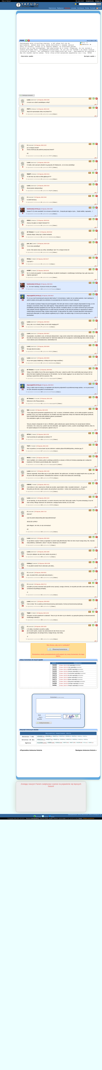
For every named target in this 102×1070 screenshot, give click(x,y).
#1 (41, 117)
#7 (41, 329)
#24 (42, 480)
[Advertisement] (8, 535)
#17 (42, 453)
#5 (41, 193)
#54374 (85, 742)
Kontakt (92, 8)
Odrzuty (67, 8)
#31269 (79, 748)
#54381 (68, 742)
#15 (42, 381)
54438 (54, 669)
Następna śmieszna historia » (86, 756)
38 (85, 44)
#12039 (42, 748)
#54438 (48, 742)
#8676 (66, 748)
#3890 (51, 748)
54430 (54, 676)
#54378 (74, 742)
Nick (39, 720)
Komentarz (57, 700)
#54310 (80, 742)
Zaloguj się (98, 1)
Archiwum (80, 8)
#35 (42, 609)
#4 (41, 182)
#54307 (56, 745)
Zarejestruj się (89, 1)
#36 (42, 622)
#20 (42, 394)
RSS (98, 8)
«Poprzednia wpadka (27, 59)
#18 (42, 442)
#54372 (55, 742)
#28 (42, 507)
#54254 (75, 745)
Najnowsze (52, 8)
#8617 (72, 748)
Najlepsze (60, 8)
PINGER (51, 822)
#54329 (86, 745)
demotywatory (35, 824)
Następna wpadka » (90, 59)
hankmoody (30, 211)
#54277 (49, 745)
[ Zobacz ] (54, 117)
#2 (41, 158)
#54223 (80, 745)
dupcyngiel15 (31, 298)
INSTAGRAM (37, 822)
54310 (54, 678)
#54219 (41, 745)
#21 (42, 406)
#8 (41, 239)
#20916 (58, 748)
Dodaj (87, 8)
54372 (54, 685)
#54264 (62, 745)
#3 (41, 266)
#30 (42, 548)
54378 (54, 680)
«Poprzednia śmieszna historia (31, 756)
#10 (42, 292)
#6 (41, 205)
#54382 (40, 742)
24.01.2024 (90, 40)
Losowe (73, 8)
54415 (54, 673)
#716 (85, 748)
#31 (42, 597)
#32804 (91, 748)
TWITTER (45, 822)
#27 (42, 494)
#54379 (62, 742)
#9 (41, 354)
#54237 (68, 745)
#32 (42, 580)
